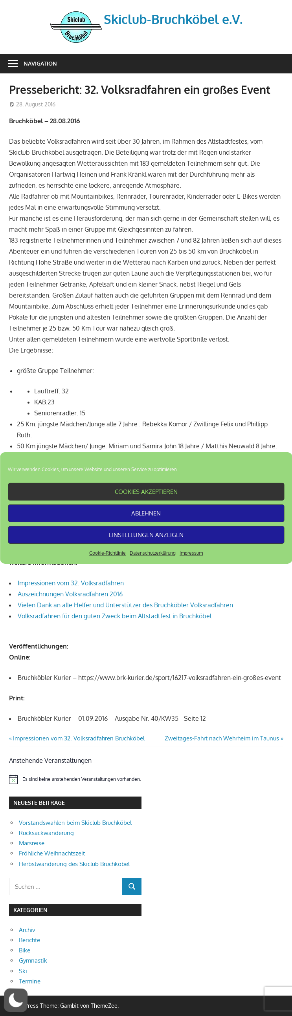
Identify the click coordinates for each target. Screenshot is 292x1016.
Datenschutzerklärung (153, 553)
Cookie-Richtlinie (107, 553)
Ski (23, 971)
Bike (24, 950)
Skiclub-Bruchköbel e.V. (173, 19)
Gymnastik (33, 960)
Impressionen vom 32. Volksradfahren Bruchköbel (79, 738)
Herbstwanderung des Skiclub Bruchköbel (74, 864)
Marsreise (31, 843)
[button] (16, 1000)
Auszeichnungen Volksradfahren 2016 (70, 594)
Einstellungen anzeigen (146, 534)
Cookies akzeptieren (146, 491)
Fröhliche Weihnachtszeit (52, 853)
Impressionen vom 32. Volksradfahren (71, 583)
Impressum (191, 553)
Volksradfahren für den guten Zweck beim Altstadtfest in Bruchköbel (114, 616)
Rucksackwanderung (46, 833)
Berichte (29, 940)
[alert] (75, 779)
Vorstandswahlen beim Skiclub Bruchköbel (75, 822)
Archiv (27, 930)
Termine (29, 981)
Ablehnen (146, 513)
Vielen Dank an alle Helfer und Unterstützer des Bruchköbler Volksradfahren (125, 605)
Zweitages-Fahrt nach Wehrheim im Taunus (222, 738)
